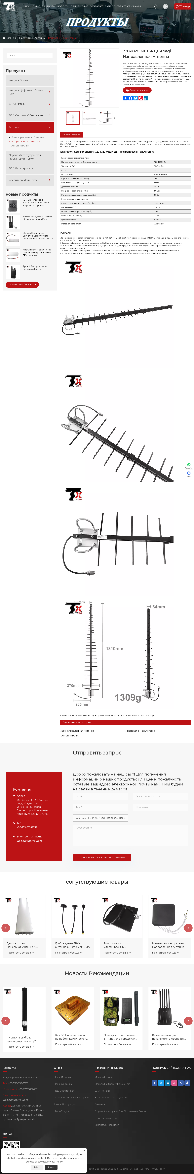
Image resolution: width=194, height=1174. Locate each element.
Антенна (39, 38)
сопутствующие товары (97, 882)
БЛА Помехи (17, 103)
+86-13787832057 (27, 1089)
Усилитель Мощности (23, 180)
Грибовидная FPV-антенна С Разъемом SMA (121, 945)
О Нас (36, 6)
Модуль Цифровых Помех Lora (26, 92)
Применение (79, 6)
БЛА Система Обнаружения (27, 115)
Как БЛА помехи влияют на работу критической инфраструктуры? (120, 1037)
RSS (141, 1169)
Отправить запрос (137, 90)
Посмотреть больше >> (20, 952)
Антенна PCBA (20, 145)
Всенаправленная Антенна (27, 137)
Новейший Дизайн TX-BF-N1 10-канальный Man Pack (37, 218)
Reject (37, 1167)
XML (147, 1169)
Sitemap (134, 1169)
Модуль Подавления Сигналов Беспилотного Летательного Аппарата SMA (38, 236)
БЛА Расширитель (21, 168)
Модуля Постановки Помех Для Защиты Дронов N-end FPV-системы (37, 252)
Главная (11, 38)
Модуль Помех (18, 80)
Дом (28, 6)
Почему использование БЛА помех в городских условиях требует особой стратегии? (169, 1037)
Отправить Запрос (102, 6)
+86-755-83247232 (27, 827)
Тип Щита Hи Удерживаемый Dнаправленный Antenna (169, 945)
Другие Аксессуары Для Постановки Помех (25, 157)
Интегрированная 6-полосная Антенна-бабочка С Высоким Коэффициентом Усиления (20, 945)
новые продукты (22, 194)
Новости (63, 6)
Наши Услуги (61, 1111)
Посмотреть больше (22, 284)
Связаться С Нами (128, 6)
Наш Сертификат (64, 1090)
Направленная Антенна (62, 38)
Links (125, 1169)
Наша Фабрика (63, 1084)
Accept (51, 1167)
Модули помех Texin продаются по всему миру (24, 1018)
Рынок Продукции (65, 1104)
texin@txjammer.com (29, 840)
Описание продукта (71, 135)
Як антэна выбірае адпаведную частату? (69, 1039)
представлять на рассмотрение (102, 857)
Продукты (49, 6)
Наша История (62, 1077)
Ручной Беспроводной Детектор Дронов (35, 267)
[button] (5, 928)
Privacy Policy (158, 1169)
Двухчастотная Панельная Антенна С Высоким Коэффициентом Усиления (72, 945)
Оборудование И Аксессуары (71, 1097)
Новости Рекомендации (97, 973)
